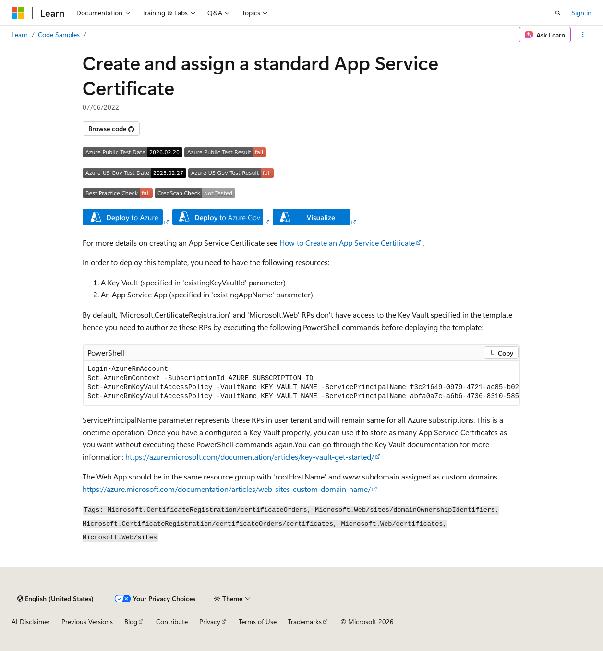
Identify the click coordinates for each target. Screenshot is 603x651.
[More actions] (583, 34)
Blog (130, 621)
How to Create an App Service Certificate (347, 242)
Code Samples (59, 34)
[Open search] (557, 13)
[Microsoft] (18, 13)
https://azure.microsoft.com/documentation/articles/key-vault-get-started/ (249, 457)
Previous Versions (87, 621)
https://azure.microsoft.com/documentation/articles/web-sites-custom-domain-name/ (227, 489)
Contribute (172, 621)
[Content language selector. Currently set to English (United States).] (55, 598)
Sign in (581, 12)
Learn (20, 34)
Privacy (209, 621)
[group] (301, 383)
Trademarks (305, 621)
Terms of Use (258, 621)
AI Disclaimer (31, 621)
